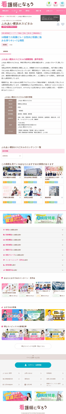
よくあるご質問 (7, 373)
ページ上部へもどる (33, 357)
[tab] (33, 229)
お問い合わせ (28, 373)
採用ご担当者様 (51, 379)
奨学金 (27, 10)
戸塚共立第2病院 (8, 197)
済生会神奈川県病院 (30, 177)
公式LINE (29, 384)
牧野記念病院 (28, 197)
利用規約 (49, 373)
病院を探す (5, 10)
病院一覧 (38, 10)
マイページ (59, 10)
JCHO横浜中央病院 (9, 177)
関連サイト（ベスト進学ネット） (54, 384)
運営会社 (27, 379)
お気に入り (49, 10)
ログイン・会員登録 (34, 365)
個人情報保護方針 (8, 379)
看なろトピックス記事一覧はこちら (33, 346)
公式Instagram (8, 384)
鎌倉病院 (48, 197)
